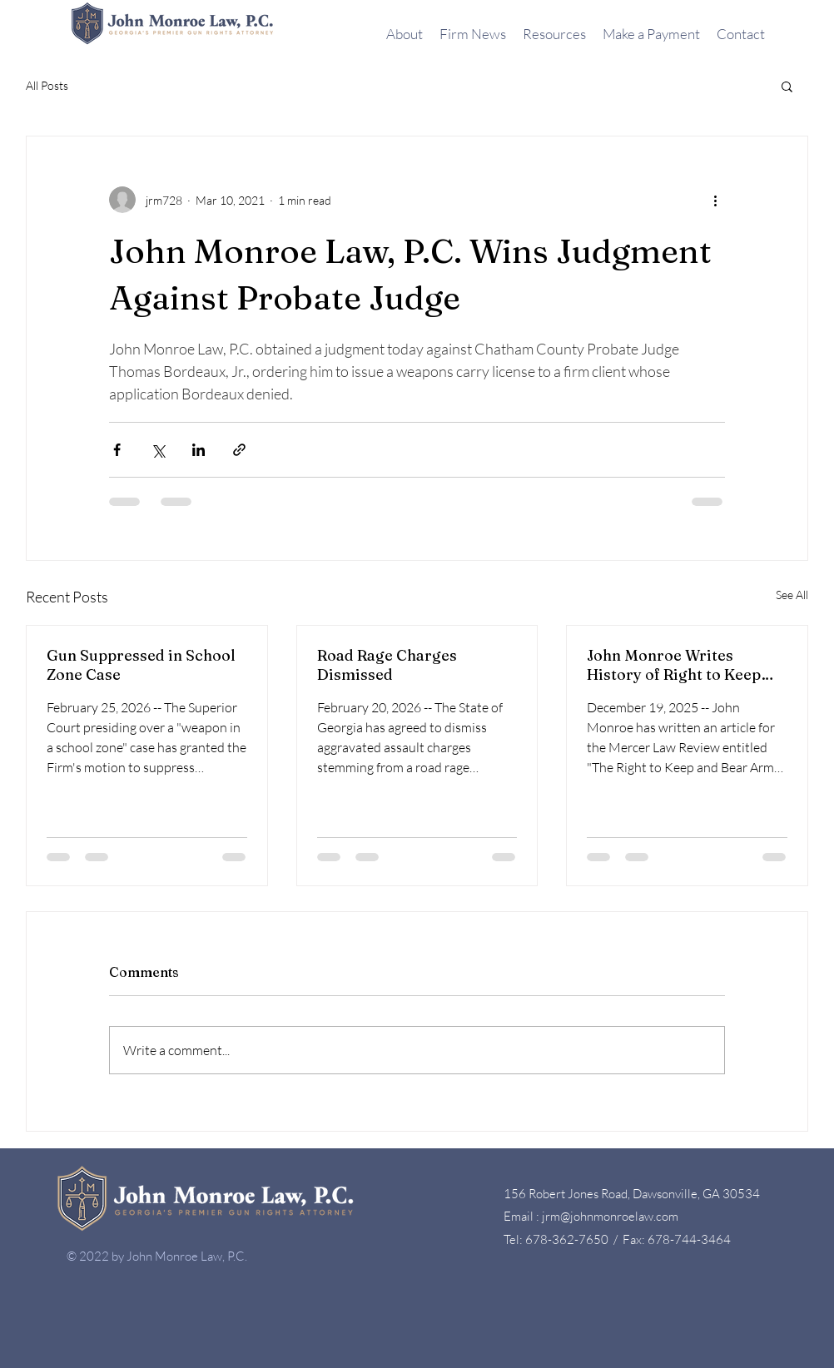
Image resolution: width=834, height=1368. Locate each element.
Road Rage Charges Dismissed (387, 665)
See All (792, 594)
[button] (787, 85)
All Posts (47, 85)
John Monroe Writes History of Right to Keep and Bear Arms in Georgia (680, 665)
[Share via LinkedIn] (198, 450)
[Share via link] (239, 450)
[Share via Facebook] (117, 450)
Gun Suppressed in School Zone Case (141, 665)
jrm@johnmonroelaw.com (610, 1216)
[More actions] (715, 200)
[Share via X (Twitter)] (158, 450)
